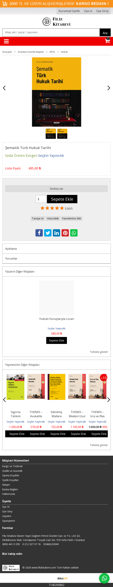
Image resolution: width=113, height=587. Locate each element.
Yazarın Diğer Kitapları (19, 271)
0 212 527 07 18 (31, 544)
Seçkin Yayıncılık (56, 328)
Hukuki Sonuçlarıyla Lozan (56, 319)
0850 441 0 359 (11, 544)
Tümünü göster (99, 351)
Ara (105, 33)
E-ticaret (51, 578)
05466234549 (51, 544)
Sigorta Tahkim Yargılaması (15, 416)
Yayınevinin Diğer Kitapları (22, 365)
